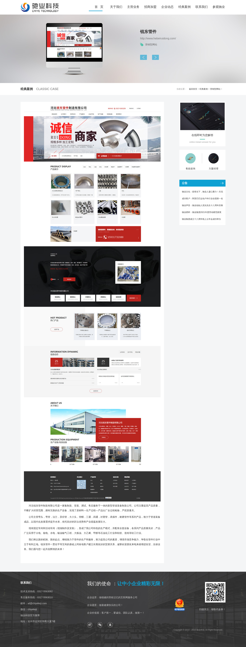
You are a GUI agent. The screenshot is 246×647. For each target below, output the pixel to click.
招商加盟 (150, 7)
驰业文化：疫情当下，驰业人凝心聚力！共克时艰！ (202, 193)
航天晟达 (142, 57)
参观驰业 (219, 7)
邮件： (33, 603)
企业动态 (167, 7)
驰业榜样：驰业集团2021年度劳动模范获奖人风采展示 (201, 213)
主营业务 (133, 7)
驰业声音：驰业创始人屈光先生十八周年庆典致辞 (202, 206)
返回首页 (193, 89)
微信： (28, 609)
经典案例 (184, 7)
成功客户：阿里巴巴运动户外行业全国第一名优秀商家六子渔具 (202, 199)
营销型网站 (215, 89)
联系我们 (201, 7)
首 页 (99, 7)
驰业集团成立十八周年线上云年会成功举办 (201, 219)
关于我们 (116, 7)
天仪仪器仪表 (154, 57)
